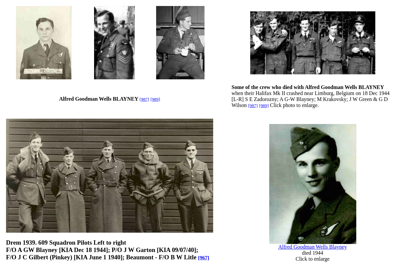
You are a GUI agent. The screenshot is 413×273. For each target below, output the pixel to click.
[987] (144, 99)
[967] (203, 257)
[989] (155, 99)
